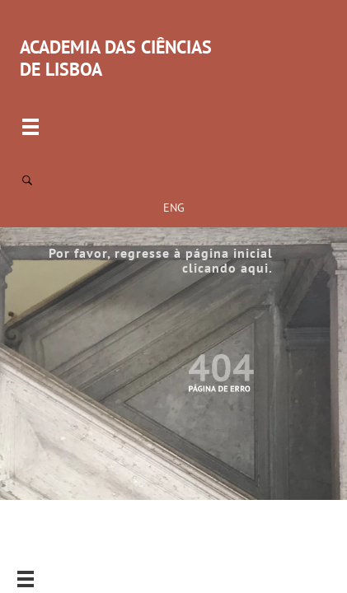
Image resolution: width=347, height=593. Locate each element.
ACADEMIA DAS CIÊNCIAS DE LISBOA (116, 58)
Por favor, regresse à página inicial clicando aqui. (161, 260)
